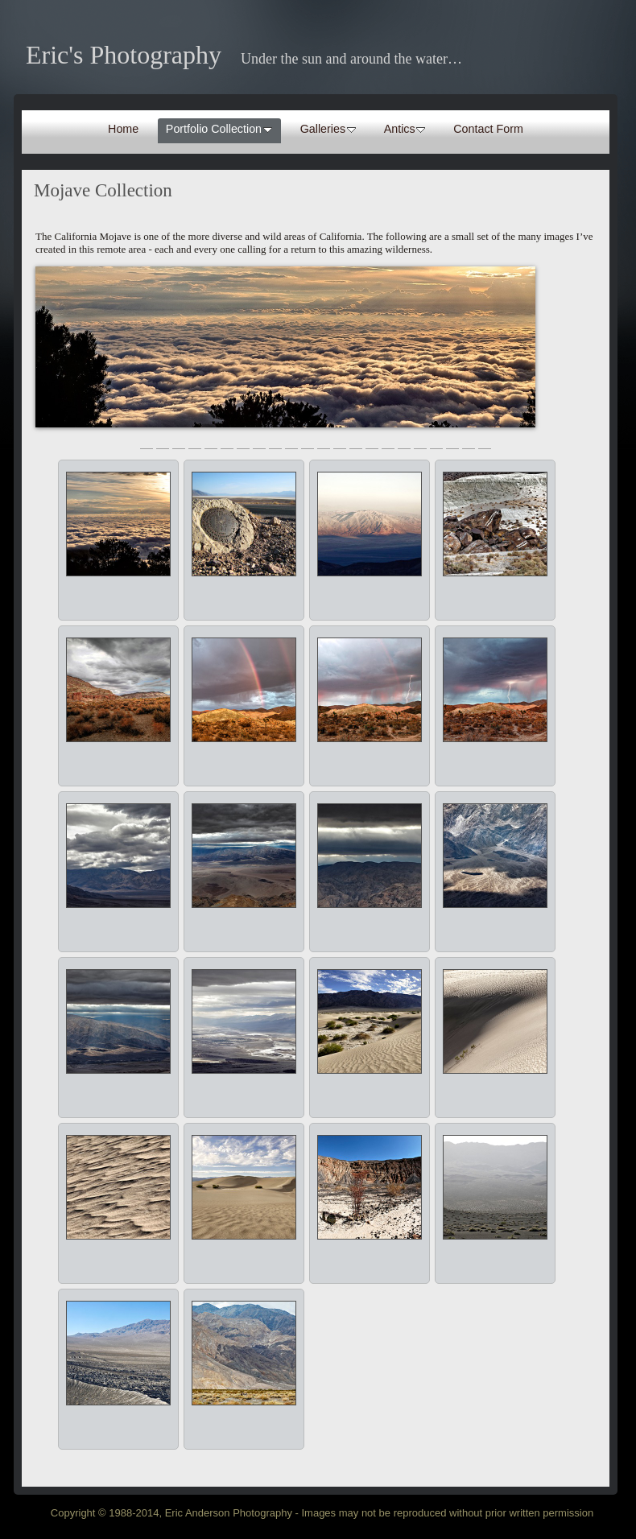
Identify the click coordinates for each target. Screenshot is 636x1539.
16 (388, 442)
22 (484, 442)
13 (339, 442)
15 (371, 442)
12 (323, 442)
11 (307, 442)
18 (420, 442)
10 (291, 442)
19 (436, 442)
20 (452, 442)
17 (404, 442)
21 (468, 442)
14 (355, 442)
